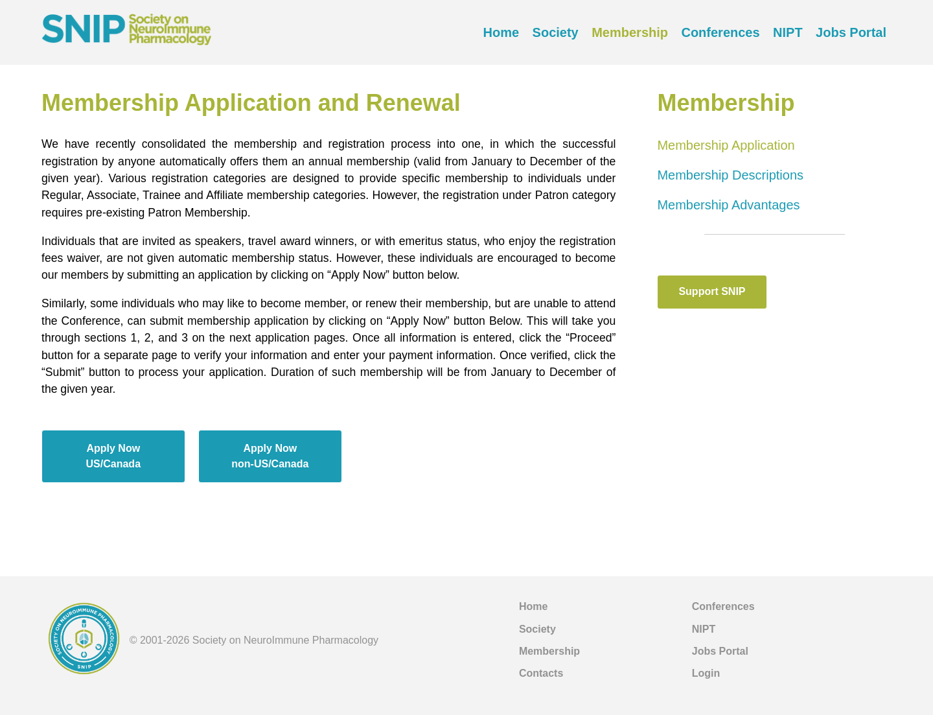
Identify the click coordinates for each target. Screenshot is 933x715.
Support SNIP (711, 291)
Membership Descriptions (730, 175)
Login (706, 673)
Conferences (720, 32)
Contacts (541, 673)
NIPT (788, 32)
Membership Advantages (728, 205)
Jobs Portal (851, 32)
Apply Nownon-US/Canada (269, 456)
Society (556, 32)
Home (501, 32)
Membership (630, 32)
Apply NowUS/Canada (113, 456)
